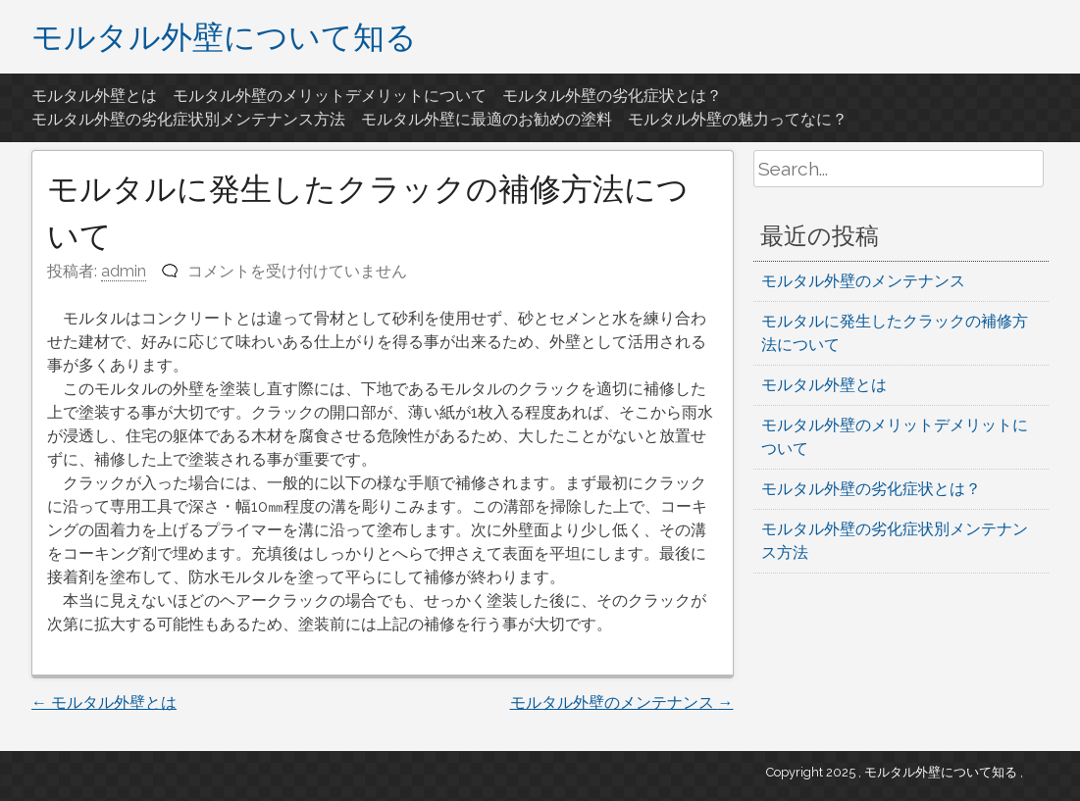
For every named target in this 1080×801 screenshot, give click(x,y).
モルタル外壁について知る (224, 36)
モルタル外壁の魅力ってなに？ (738, 119)
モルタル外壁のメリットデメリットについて (330, 95)
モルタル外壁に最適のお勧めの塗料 (486, 119)
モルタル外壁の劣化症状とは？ (612, 95)
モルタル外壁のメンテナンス (622, 702)
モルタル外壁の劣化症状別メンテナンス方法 (188, 119)
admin (123, 271)
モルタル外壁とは (94, 95)
